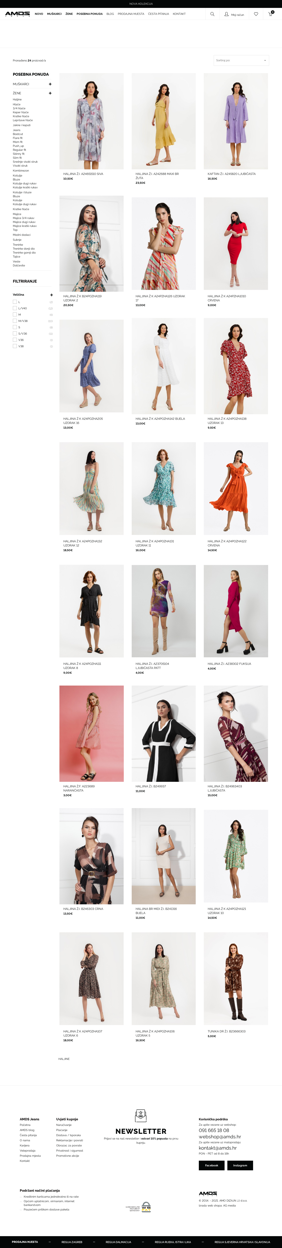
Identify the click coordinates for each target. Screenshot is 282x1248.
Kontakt (25, 1160)
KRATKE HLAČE (21, 116)
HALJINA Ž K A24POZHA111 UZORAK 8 (82, 666)
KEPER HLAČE (21, 112)
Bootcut (18, 134)
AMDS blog (27, 1130)
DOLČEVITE (19, 265)
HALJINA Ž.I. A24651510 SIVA (83, 174)
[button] (30, 1120)
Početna (25, 1124)
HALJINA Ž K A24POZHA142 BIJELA (160, 419)
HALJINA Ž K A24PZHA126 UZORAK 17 (160, 298)
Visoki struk (20, 165)
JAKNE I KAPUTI (21, 125)
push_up (18, 145)
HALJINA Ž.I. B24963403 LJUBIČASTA (225, 788)
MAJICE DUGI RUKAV (24, 222)
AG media (229, 1205)
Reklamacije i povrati (69, 1140)
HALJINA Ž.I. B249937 (151, 786)
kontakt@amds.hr (218, 1148)
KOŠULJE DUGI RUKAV (24, 183)
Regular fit (19, 149)
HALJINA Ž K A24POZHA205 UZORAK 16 (83, 421)
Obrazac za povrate (69, 1145)
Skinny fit (19, 153)
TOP (15, 229)
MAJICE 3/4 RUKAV (23, 218)
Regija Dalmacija (118, 1242)
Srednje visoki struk (25, 161)
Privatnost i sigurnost (69, 1150)
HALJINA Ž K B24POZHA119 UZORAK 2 (82, 298)
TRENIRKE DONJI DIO (24, 248)
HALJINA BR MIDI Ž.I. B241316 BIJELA (156, 911)
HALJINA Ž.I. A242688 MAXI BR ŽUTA (157, 176)
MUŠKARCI (21, 84)
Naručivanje (63, 1124)
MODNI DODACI (21, 234)
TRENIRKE (18, 244)
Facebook (211, 1165)
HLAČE (16, 104)
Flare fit (18, 138)
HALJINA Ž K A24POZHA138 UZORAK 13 (227, 421)
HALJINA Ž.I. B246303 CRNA (83, 909)
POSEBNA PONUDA (31, 74)
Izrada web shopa (210, 1205)
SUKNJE (17, 239)
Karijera (25, 1145)
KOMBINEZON (21, 170)
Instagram (240, 1165)
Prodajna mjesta (30, 1155)
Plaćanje (61, 1130)
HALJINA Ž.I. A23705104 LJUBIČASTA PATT (152, 666)
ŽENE (17, 93)
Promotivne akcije (67, 1155)
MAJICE (17, 214)
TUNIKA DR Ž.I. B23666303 (227, 1031)
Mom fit (18, 141)
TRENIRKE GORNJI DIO (24, 252)
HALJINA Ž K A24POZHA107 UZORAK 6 (82, 1033)
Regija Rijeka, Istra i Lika (173, 1242)
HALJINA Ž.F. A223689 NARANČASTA (79, 788)
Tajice (16, 256)
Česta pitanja (28, 1135)
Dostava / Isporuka (68, 1135)
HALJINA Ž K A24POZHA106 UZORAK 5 (155, 1033)
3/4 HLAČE (19, 108)
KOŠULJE (17, 175)
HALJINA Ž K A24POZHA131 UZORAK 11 (155, 543)
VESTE (16, 261)
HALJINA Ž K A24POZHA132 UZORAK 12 (82, 543)
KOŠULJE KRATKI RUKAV (25, 187)
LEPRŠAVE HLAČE (23, 120)
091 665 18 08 (214, 1130)
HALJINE (17, 99)
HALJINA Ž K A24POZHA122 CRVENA (227, 543)
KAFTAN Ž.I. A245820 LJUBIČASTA (232, 174)
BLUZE (16, 179)
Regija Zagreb (72, 1242)
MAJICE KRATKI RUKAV (25, 225)
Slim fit (17, 157)
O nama (25, 1140)
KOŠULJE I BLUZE (22, 192)
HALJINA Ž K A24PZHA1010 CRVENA (227, 298)
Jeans (16, 130)
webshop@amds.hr (220, 1137)
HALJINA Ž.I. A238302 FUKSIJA (229, 664)
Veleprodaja (27, 1150)
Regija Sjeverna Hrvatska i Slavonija (242, 1242)
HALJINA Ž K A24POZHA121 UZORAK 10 (227, 911)
